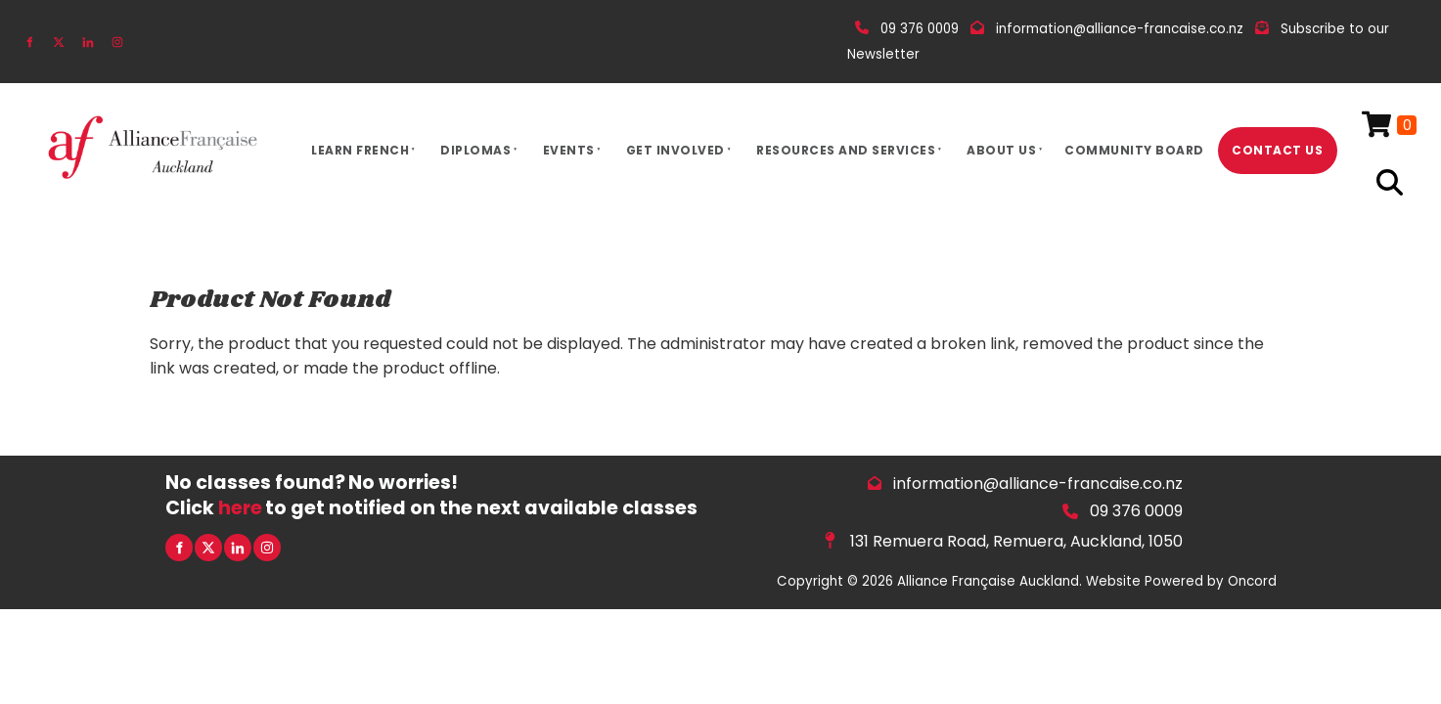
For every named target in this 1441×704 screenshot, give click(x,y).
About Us (1001, 150)
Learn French (360, 150)
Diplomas (475, 150)
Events (569, 150)
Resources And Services (845, 150)
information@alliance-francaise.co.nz (1038, 483)
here (240, 508)
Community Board (1134, 150)
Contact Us (1277, 150)
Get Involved (675, 150)
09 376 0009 (1136, 511)
